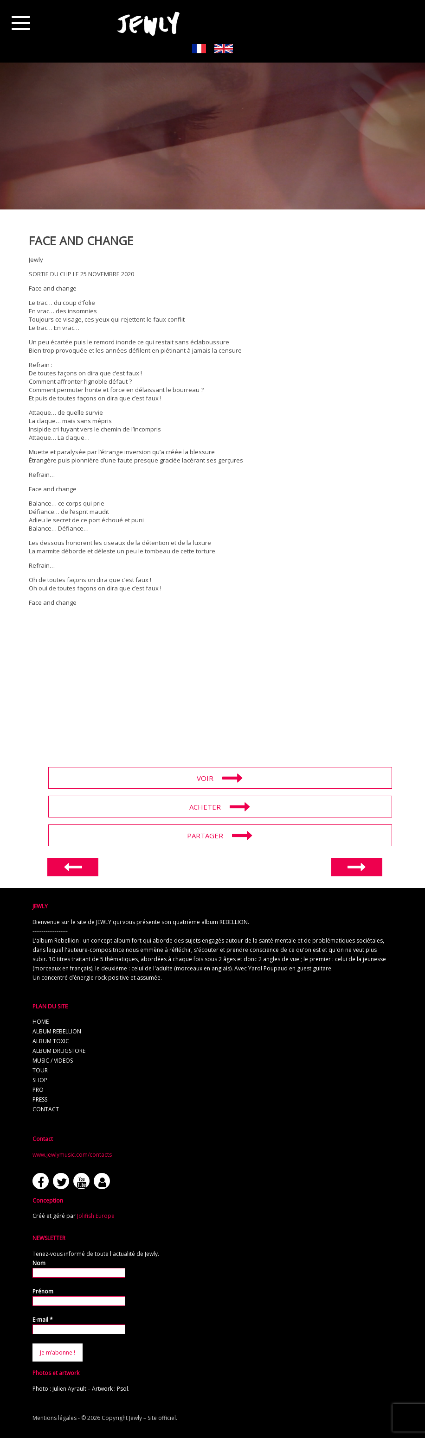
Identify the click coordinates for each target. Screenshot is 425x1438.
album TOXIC (50, 1041)
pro (38, 1090)
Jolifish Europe (96, 1216)
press (39, 1099)
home (40, 1022)
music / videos (52, 1060)
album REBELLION (56, 1031)
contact (45, 1109)
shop (39, 1080)
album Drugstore (58, 1051)
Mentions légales (54, 1418)
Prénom (42, 1291)
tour (40, 1070)
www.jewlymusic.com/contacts (72, 1155)
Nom (38, 1263)
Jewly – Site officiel (152, 1418)
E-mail (42, 1320)
